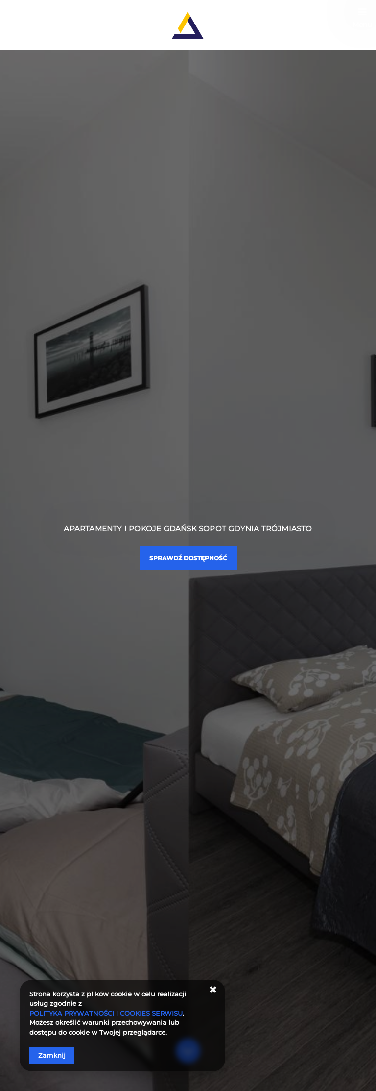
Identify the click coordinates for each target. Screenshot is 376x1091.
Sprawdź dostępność (188, 558)
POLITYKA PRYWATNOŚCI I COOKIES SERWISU (106, 1013)
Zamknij (52, 1055)
